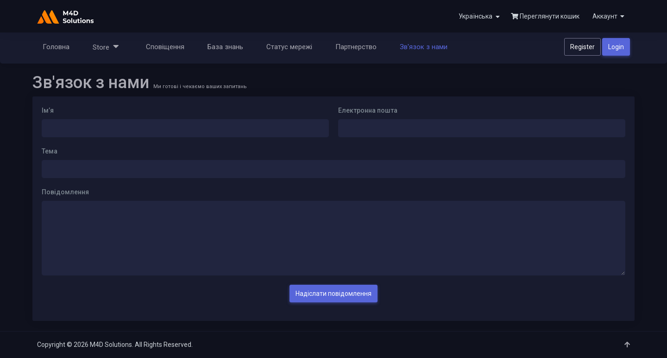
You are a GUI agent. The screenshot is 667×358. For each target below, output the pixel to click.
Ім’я (48, 110)
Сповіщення (165, 47)
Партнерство (356, 47)
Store (106, 46)
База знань (225, 47)
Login (616, 47)
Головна (56, 47)
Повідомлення (65, 192)
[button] (607, 16)
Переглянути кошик (545, 16)
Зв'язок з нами (423, 47)
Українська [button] (479, 16)
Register (582, 47)
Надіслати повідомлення (333, 293)
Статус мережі (289, 47)
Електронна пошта (367, 110)
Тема (49, 151)
